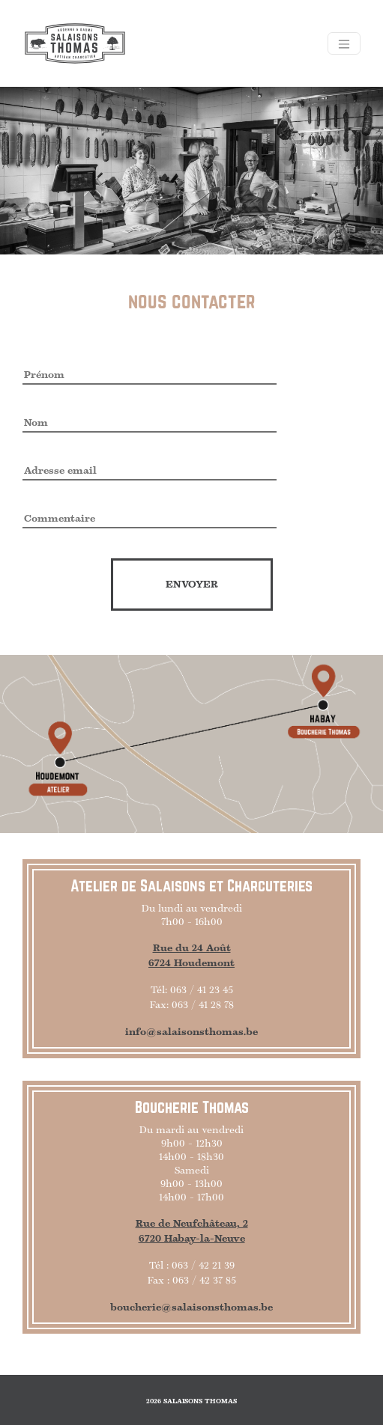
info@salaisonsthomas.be (191, 1032)
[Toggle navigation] (344, 43)
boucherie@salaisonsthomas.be (191, 1307)
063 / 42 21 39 (203, 1266)
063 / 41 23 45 (201, 990)
